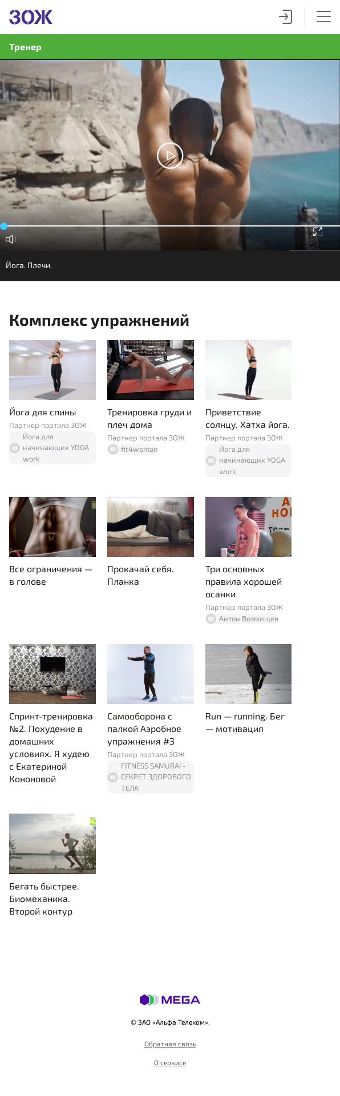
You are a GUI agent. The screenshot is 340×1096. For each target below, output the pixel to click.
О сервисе (170, 1062)
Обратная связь (170, 1044)
